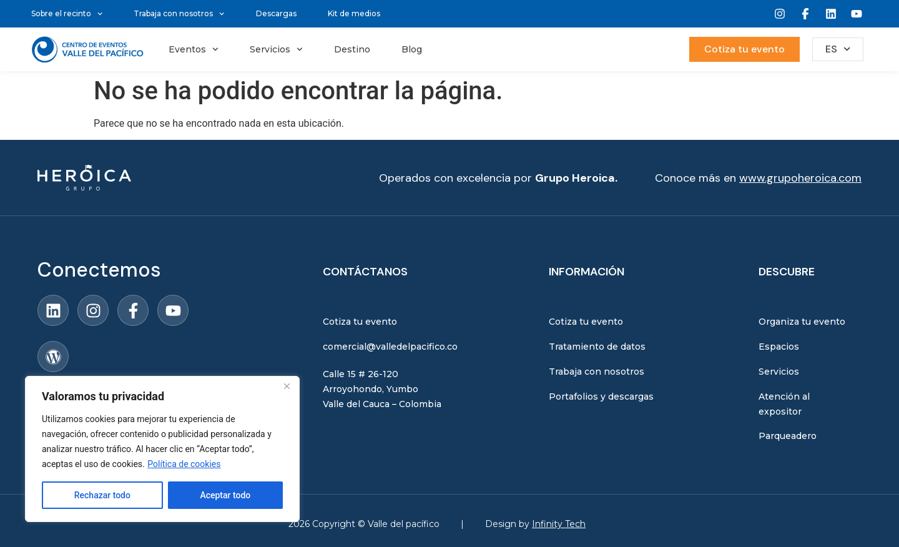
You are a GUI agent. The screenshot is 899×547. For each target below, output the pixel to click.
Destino (352, 49)
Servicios (276, 49)
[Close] (286, 386)
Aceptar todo (225, 495)
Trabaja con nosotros (179, 13)
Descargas (276, 13)
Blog (411, 49)
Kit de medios (354, 13)
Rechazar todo (102, 495)
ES (837, 49)
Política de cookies (183, 464)
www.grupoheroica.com (800, 177)
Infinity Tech (559, 524)
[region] (162, 449)
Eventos (194, 49)
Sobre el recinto (66, 13)
